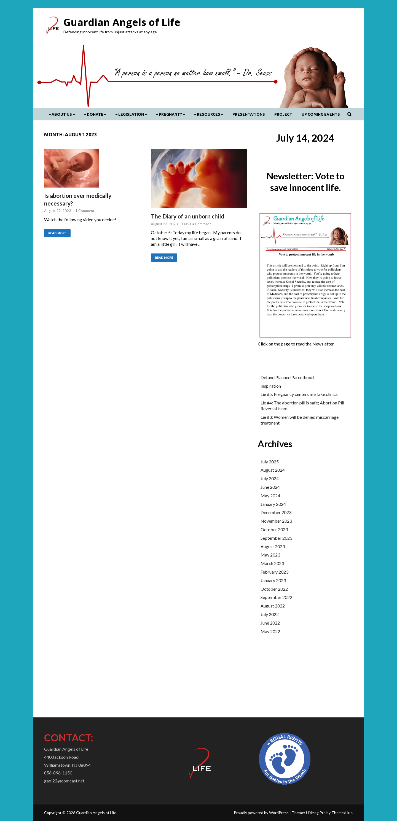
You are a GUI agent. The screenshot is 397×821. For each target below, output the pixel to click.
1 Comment (84, 211)
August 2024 (273, 469)
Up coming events (321, 114)
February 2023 (274, 571)
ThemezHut (341, 812)
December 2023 (276, 512)
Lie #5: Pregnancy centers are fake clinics (299, 394)
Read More (55, 232)
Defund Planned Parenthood (287, 377)
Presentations (248, 114)
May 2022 (270, 631)
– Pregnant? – (170, 114)
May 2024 (270, 495)
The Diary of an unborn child (187, 216)
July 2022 (270, 614)
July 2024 (270, 478)
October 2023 (274, 529)
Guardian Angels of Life (121, 22)
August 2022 (273, 605)
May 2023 (270, 554)
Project (283, 114)
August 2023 (273, 546)
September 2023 (276, 538)
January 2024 (273, 504)
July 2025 (270, 461)
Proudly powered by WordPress (261, 812)
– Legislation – (131, 114)
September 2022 (276, 597)
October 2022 (274, 589)
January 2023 (273, 580)
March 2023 (272, 563)
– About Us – (62, 114)
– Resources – (208, 114)
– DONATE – (95, 114)
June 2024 (270, 487)
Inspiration (271, 385)
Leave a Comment (196, 224)
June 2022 (270, 622)
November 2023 (276, 520)
